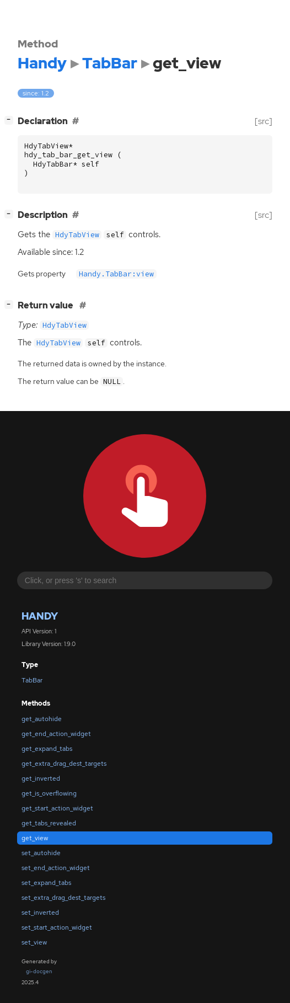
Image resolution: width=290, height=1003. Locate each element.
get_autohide (42, 718)
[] (11, 120)
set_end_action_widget (56, 867)
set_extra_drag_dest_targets (63, 897)
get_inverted (41, 778)
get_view (35, 838)
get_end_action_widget (56, 733)
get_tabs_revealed (49, 823)
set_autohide (41, 853)
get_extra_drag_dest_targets (64, 763)
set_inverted (40, 912)
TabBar (32, 680)
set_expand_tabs (46, 882)
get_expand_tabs (47, 748)
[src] (263, 121)
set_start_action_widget (57, 927)
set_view (34, 942)
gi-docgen (39, 971)
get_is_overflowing (49, 793)
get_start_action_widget (57, 808)
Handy (40, 616)
